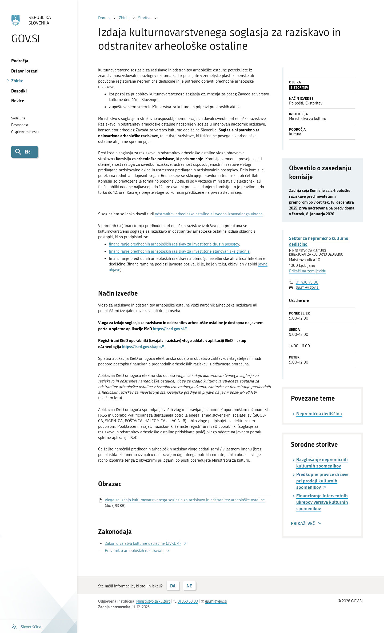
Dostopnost (19, 125)
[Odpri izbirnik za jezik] (26, 626)
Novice (17, 101)
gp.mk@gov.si (307, 287)
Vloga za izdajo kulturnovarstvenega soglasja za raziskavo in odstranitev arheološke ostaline (185, 500)
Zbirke (17, 81)
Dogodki (19, 91)
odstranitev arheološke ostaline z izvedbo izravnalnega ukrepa (209, 214)
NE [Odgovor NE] (189, 586)
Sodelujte (18, 118)
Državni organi (24, 71)
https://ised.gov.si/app (141, 346)
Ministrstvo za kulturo (153, 601)
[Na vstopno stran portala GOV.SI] (38, 29)
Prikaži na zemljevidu (307, 271)
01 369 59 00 (188, 601)
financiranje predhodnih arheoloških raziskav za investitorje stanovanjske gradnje (179, 251)
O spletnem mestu (25, 132)
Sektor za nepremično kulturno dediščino (318, 241)
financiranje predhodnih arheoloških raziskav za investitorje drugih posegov (174, 244)
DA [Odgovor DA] (172, 586)
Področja (19, 61)
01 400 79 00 (307, 282)
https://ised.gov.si (168, 329)
